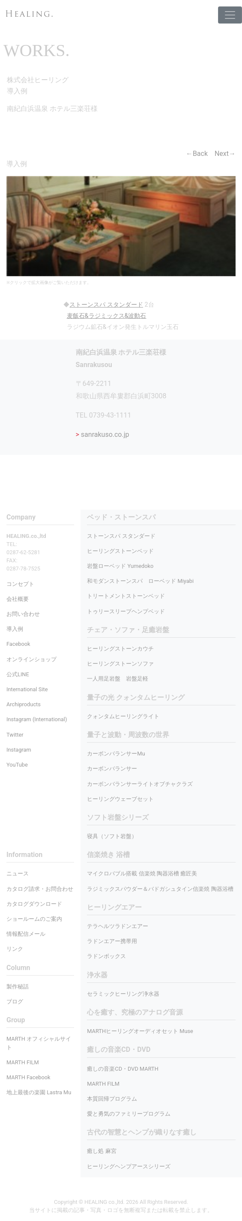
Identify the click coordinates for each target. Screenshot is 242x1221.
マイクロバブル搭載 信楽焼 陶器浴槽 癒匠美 (142, 873)
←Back (197, 153)
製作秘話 (17, 986)
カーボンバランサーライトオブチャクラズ (140, 784)
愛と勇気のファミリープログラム (128, 1114)
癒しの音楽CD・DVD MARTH (122, 1069)
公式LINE (17, 674)
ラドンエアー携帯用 (112, 941)
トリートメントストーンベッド (126, 596)
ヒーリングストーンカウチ (120, 648)
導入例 (14, 629)
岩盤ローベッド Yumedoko (120, 566)
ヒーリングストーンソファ (120, 663)
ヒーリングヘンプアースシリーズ (128, 1166)
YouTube (17, 764)
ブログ (14, 1001)
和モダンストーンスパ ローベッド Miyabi (140, 581)
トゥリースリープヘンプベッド (126, 611)
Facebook (18, 644)
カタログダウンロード (34, 904)
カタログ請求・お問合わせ (39, 889)
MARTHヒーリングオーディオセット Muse (140, 1031)
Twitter (15, 734)
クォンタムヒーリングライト (123, 716)
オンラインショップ (31, 659)
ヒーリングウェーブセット (120, 799)
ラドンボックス (106, 956)
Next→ (225, 153)
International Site (27, 689)
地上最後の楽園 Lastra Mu (38, 1092)
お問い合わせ (23, 614)
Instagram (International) (36, 719)
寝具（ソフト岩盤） (112, 836)
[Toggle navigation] (230, 15)
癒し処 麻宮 (101, 1151)
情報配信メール (25, 934)
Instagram (18, 749)
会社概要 (17, 599)
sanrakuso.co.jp (102, 434)
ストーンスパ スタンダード (121, 536)
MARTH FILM (103, 1084)
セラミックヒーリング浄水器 (123, 994)
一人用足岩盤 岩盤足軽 (117, 678)
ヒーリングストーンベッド (120, 551)
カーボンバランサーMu (116, 753)
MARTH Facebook (28, 1077)
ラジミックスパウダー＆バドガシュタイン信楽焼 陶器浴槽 (160, 889)
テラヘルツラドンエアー (117, 926)
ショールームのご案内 (34, 919)
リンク (14, 949)
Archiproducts (23, 704)
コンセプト (20, 584)
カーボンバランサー (112, 768)
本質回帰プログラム (112, 1099)
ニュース (17, 873)
